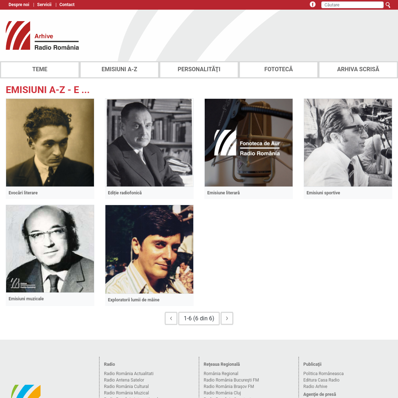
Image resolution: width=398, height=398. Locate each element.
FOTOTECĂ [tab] (278, 69)
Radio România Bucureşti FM (231, 380)
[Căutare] (352, 4)
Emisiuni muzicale (26, 298)
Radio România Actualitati (128, 373)
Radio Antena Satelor (124, 380)
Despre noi (19, 4)
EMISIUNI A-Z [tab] (119, 69)
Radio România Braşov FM (229, 386)
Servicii (44, 4)
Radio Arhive (315, 386)
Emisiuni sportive (323, 192)
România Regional (221, 373)
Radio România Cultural (126, 386)
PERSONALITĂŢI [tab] (198, 69)
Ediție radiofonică (125, 192)
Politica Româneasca (323, 373)
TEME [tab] (39, 69)
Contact (67, 4)
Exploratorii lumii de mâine (134, 299)
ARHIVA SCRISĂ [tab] (358, 69)
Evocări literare (23, 192)
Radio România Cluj (222, 392)
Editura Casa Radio (321, 380)
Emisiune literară (223, 192)
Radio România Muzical (126, 392)
